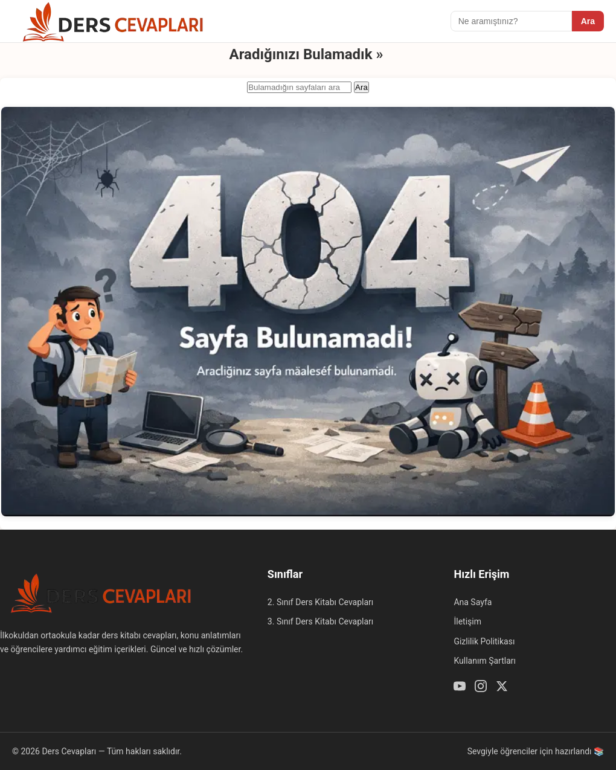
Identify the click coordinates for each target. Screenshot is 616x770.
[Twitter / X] (502, 688)
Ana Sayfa (473, 602)
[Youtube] (460, 688)
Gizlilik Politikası (484, 641)
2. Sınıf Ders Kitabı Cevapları (320, 602)
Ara (588, 21)
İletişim (467, 621)
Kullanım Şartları (485, 661)
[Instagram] (481, 688)
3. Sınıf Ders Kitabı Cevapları (320, 621)
